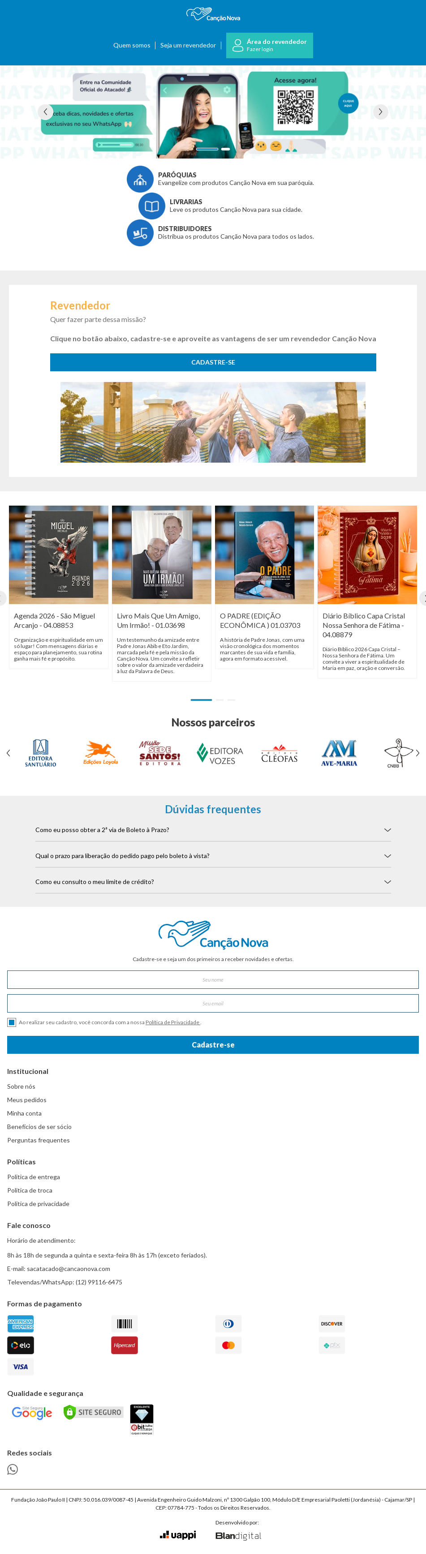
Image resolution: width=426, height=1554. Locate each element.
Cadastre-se (213, 1044)
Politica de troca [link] (29, 1190)
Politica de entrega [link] (33, 1177)
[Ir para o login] (269, 45)
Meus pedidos (27, 1099)
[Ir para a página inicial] (213, 14)
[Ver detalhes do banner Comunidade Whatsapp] (213, 112)
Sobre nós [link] (21, 1086)
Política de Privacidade (173, 1022)
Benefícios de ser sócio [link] (39, 1126)
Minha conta (24, 1113)
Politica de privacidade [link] (38, 1203)
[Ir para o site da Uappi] (178, 1535)
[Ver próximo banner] (381, 112)
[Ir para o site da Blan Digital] (238, 1537)
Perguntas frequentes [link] (38, 1140)
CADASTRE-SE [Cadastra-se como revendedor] (213, 362)
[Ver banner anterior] (45, 112)
